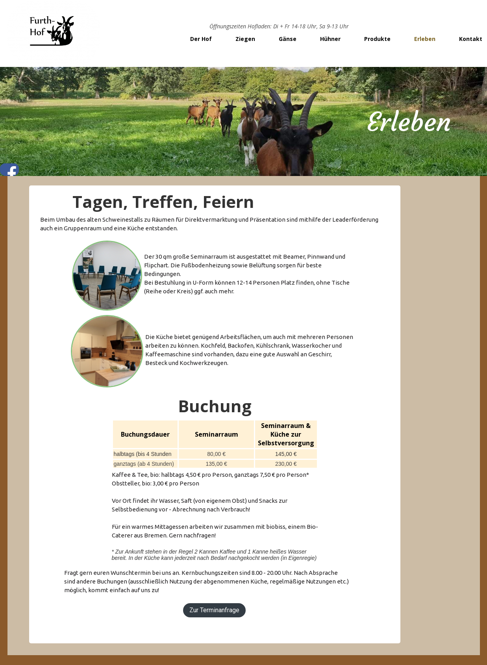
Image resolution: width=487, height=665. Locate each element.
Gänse (287, 39)
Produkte (377, 39)
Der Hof (201, 39)
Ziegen (245, 39)
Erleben (424, 39)
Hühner (330, 39)
